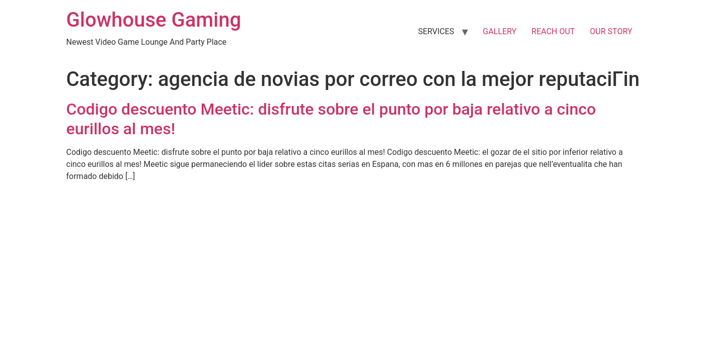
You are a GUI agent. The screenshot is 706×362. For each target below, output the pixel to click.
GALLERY (500, 31)
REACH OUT (553, 31)
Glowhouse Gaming (154, 20)
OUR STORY (611, 31)
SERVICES (436, 31)
